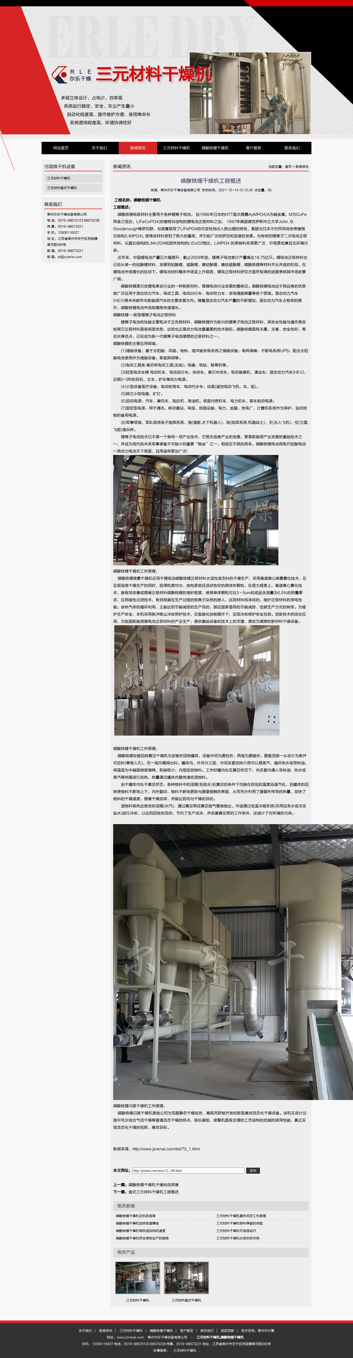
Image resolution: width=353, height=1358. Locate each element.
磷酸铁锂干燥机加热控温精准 (137, 1223)
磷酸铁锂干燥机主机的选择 (136, 1216)
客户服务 (253, 148)
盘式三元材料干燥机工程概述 (154, 1192)
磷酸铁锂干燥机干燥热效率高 (154, 1185)
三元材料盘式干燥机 (62, 188)
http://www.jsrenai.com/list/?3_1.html (166, 1149)
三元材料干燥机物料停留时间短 (239, 1223)
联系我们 (292, 148)
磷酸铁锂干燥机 (215, 148)
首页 (288, 167)
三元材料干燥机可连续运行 (236, 1231)
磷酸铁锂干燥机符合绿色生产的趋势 (142, 1238)
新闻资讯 (138, 148)
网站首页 (61, 148)
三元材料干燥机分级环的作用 (237, 1238)
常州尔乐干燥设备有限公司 (180, 190)
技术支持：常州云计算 (257, 1331)
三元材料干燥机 (153, 74)
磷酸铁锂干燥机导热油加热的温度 (140, 1231)
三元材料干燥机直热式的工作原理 (241, 1216)
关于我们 (99, 148)
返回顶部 (227, 1331)
